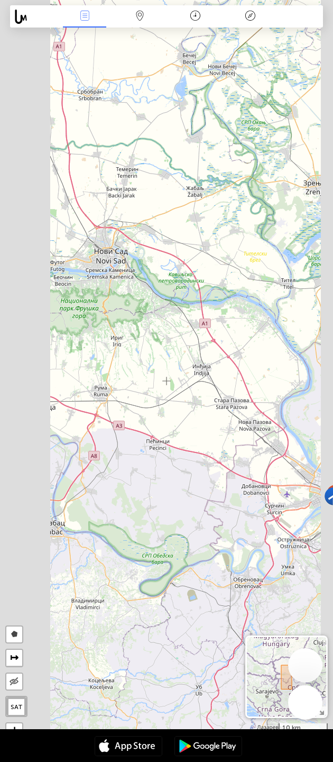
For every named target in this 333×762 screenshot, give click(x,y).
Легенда (250, 16)
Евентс (84, 16)
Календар (195, 16)
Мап (140, 16)
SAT (17, 707)
